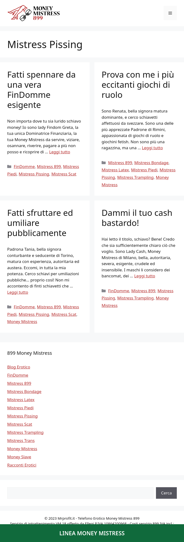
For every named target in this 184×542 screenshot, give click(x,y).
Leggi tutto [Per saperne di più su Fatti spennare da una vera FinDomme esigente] (59, 152)
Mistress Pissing (34, 174)
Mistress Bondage (151, 162)
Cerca (166, 493)
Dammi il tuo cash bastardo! (137, 217)
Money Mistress (22, 321)
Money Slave (19, 457)
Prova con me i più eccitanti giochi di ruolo (138, 84)
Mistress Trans (21, 440)
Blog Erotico (18, 367)
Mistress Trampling (135, 177)
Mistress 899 (49, 166)
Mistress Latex (115, 170)
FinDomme (24, 166)
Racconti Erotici (21, 465)
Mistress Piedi (144, 170)
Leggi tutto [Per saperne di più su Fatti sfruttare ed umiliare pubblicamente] (17, 292)
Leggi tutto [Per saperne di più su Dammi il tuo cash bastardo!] (144, 276)
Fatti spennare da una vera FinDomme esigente (41, 89)
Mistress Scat (63, 174)
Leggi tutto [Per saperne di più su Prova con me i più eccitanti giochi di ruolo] (152, 147)
